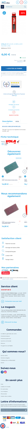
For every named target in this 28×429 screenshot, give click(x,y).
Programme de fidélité (7, 345)
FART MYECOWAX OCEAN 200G (9, 180)
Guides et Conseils (5, 386)
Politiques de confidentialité (8, 360)
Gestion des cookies (6, 396)
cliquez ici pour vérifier (7, 279)
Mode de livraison (5, 336)
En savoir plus (14, 380)
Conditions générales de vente (9, 333)
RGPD (2, 362)
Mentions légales (5, 358)
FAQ (2, 384)
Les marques (4, 391)
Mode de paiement (6, 338)
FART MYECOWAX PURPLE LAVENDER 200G (8, 222)
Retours (3, 343)
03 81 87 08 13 (6, 290)
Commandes (14, 329)
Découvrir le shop (11, 322)
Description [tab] (7, 121)
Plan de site (4, 394)
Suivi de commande (6, 341)
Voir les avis (15, 86)
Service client (4, 355)
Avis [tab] (17, 121)
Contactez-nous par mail (13, 301)
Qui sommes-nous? (14, 351)
